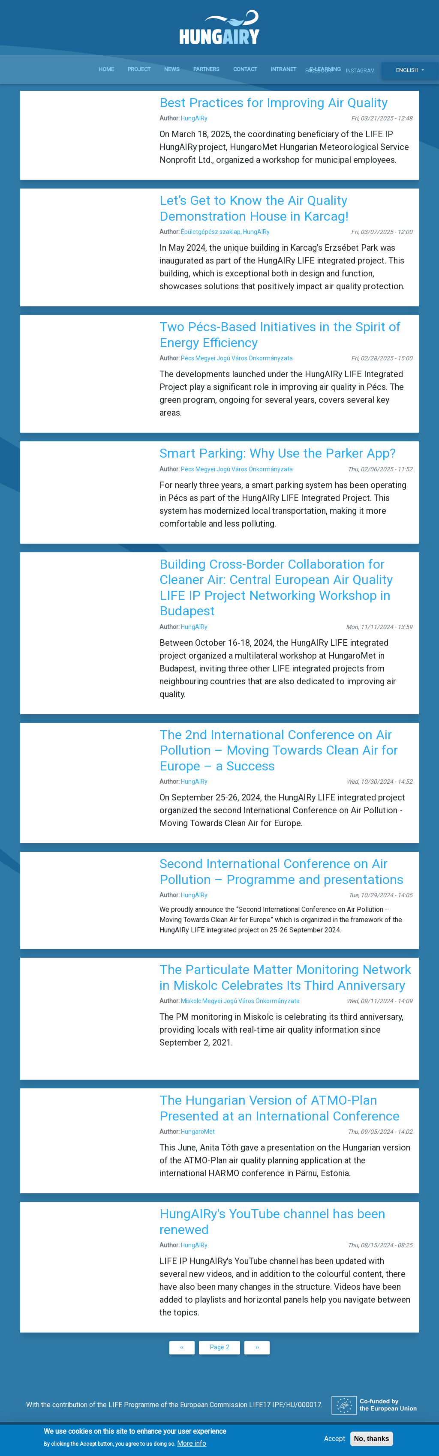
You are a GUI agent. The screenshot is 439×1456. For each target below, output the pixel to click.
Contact (245, 69)
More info (191, 1446)
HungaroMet (198, 1131)
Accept (334, 1442)
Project (139, 69)
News (172, 69)
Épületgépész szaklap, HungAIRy (225, 231)
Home (106, 69)
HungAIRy (194, 118)
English (408, 70)
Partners (206, 69)
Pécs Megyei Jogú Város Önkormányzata (237, 358)
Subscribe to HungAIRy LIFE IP (23, 1364)
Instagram (360, 71)
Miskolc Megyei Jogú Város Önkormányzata (240, 1001)
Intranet (283, 69)
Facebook (318, 71)
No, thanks (371, 1441)
